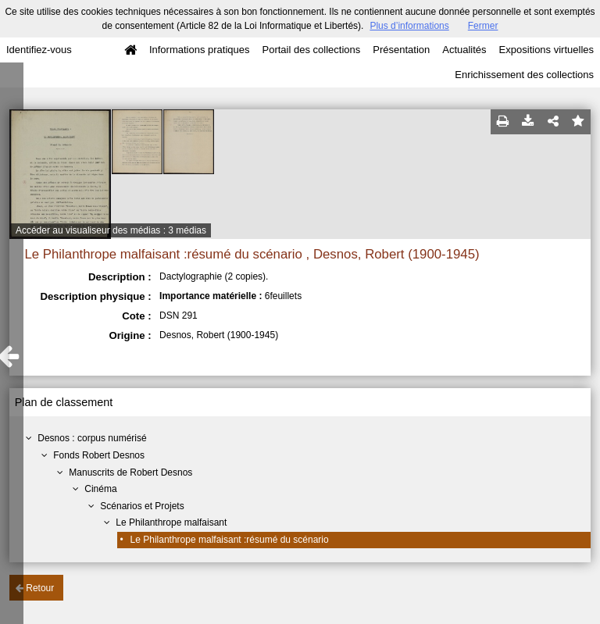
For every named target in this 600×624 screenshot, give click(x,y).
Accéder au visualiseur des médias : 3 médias (111, 230)
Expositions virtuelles (546, 49)
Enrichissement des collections (524, 74)
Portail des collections (311, 49)
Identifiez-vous (39, 49)
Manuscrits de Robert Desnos (130, 472)
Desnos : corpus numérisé (92, 438)
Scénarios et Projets (142, 506)
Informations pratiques (199, 49)
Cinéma (100, 488)
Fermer (483, 25)
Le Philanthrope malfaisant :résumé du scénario (229, 539)
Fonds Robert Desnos (99, 455)
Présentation (401, 49)
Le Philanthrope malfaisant (171, 522)
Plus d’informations (409, 25)
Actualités (464, 49)
